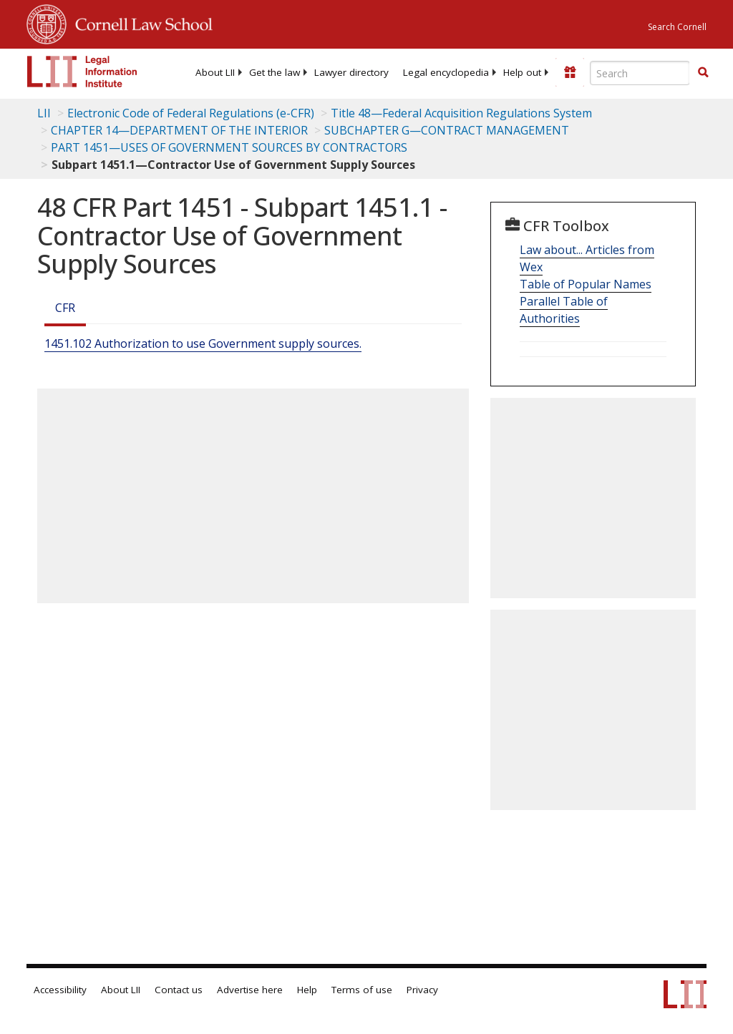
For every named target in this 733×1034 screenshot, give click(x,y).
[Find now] (703, 73)
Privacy (422, 989)
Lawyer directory (351, 72)
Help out (522, 72)
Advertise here (250, 989)
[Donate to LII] (569, 72)
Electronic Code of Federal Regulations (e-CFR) (190, 113)
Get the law (274, 72)
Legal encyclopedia (446, 72)
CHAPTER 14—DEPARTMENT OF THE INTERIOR (179, 130)
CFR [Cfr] (65, 308)
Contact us (179, 989)
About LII (215, 72)
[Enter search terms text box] (640, 73)
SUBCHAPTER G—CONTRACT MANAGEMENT (446, 130)
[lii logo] (82, 71)
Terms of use (361, 989)
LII (44, 113)
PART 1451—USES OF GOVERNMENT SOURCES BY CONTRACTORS (229, 147)
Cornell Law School (140, 22)
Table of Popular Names (585, 284)
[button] (703, 72)
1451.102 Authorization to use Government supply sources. (202, 343)
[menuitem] (215, 72)
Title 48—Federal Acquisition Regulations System (461, 113)
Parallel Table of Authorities (564, 309)
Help (307, 989)
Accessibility (60, 989)
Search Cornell (677, 27)
